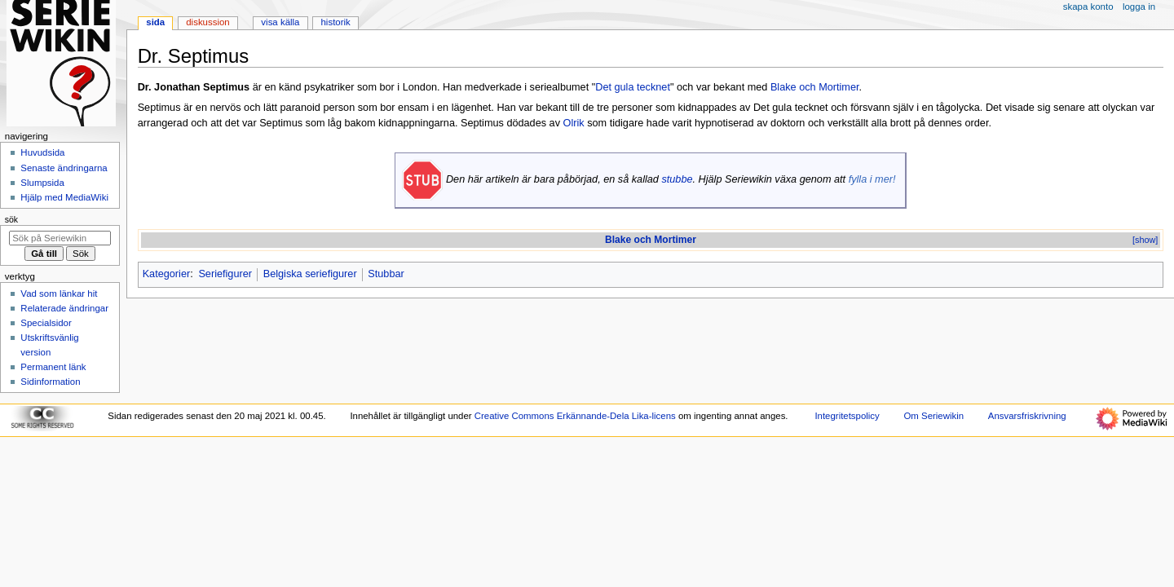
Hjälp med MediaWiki (64, 197)
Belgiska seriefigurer (310, 274)
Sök (11, 219)
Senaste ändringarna (63, 168)
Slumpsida (42, 183)
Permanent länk (53, 367)
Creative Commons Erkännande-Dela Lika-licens (575, 416)
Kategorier (167, 274)
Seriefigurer (225, 274)
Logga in (1139, 6)
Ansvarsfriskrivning (1027, 416)
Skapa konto (1088, 6)
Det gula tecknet (632, 87)
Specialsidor (45, 323)
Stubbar (386, 274)
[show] (1145, 240)
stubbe (676, 179)
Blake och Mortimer (814, 87)
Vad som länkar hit (58, 293)
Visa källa (280, 22)
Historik (336, 22)
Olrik (574, 123)
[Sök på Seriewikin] (60, 238)
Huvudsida (42, 152)
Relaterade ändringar (64, 308)
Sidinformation (50, 381)
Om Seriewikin (933, 416)
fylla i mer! (872, 179)
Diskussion (207, 22)
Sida (155, 22)
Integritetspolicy (846, 416)
